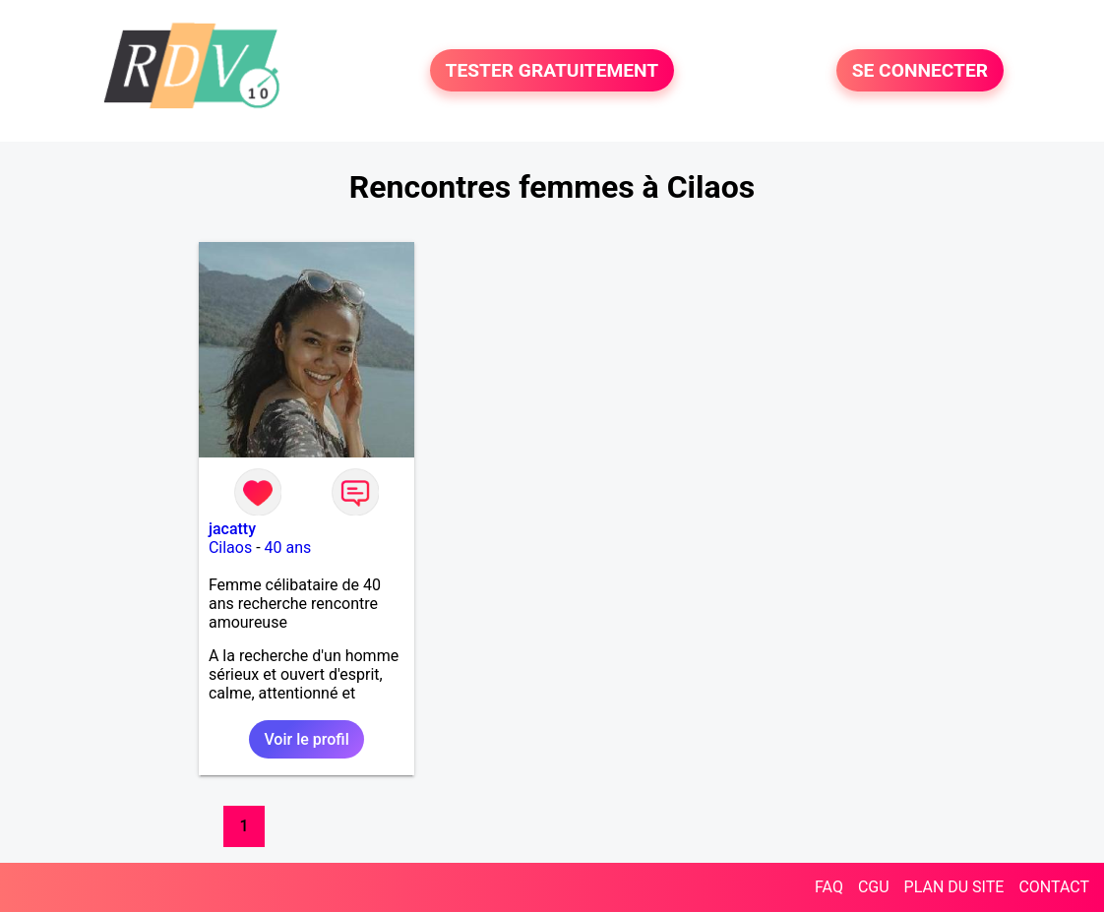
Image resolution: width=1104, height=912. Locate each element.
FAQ (829, 887)
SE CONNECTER (920, 70)
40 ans (288, 547)
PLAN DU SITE (954, 887)
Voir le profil (306, 739)
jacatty (232, 528)
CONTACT (1053, 887)
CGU (873, 887)
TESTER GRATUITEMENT (552, 70)
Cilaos (230, 547)
